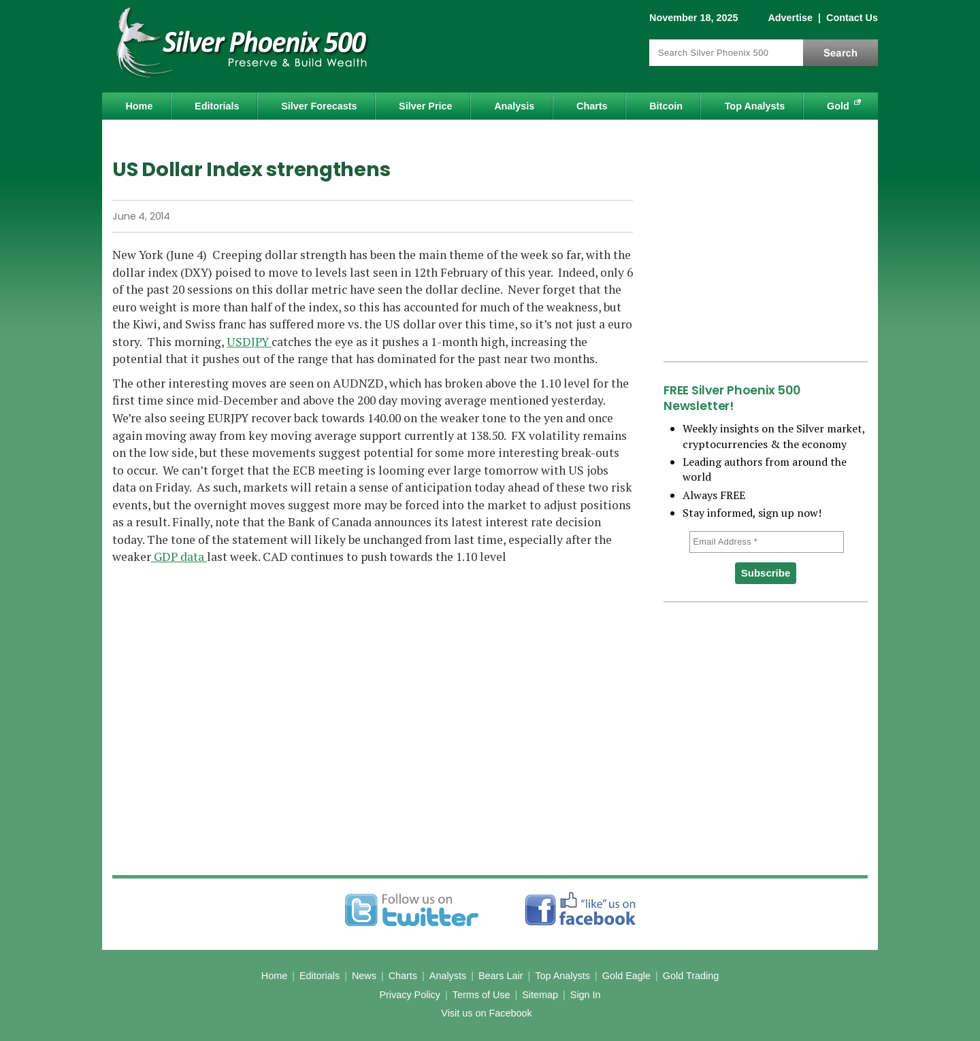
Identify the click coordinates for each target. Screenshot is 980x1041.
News (364, 975)
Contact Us (852, 17)
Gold (838, 106)
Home (138, 106)
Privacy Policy (409, 994)
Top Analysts (755, 106)
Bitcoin (666, 106)
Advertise (790, 17)
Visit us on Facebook (486, 1013)
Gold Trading (691, 975)
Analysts (447, 975)
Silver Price (425, 106)
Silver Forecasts (319, 106)
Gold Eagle (626, 975)
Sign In (585, 994)
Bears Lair (500, 975)
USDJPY (249, 341)
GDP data (179, 556)
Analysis (514, 106)
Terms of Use (481, 994)
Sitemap (540, 994)
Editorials (217, 106)
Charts (592, 106)
